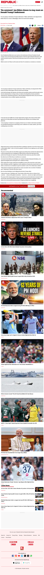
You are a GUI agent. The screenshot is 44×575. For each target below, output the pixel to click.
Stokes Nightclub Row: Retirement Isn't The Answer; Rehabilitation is (17, 364)
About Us (3, 535)
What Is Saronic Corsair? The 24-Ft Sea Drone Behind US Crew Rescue (17, 394)
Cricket (2, 366)
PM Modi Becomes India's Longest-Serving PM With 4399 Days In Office (17, 305)
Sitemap (21, 535)
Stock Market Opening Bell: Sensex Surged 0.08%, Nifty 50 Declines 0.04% (18, 276)
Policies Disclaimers (29, 535)
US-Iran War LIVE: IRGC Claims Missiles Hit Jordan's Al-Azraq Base (16, 247)
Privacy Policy (16, 535)
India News (3, 307)
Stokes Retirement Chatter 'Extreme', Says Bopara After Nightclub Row (17, 482)
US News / (11, 5)
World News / (5, 5)
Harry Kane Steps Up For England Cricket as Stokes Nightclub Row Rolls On (18, 335)
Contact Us (9, 535)
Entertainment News (5, 454)
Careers (6, 537)
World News (3, 25)
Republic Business (4, 278)
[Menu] (41, 2)
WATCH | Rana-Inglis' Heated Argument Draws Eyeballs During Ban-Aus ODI (19, 423)
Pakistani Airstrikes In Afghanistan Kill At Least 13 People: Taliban (16, 217)
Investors (37, 535)
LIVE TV (38, 2)
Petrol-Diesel (11, 537)
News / (2, 5)
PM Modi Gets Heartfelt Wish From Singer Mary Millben (14, 452)
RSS (2, 537)
